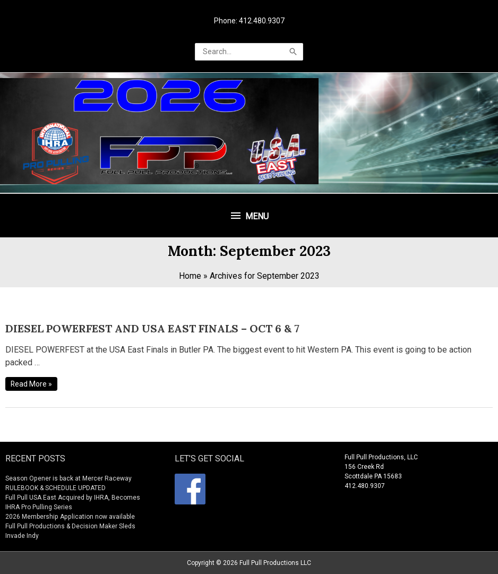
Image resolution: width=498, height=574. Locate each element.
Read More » (31, 384)
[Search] (293, 52)
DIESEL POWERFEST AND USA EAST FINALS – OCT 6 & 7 (152, 328)
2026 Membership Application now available (69, 516)
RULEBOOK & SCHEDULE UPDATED (55, 488)
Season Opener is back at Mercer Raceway (68, 478)
